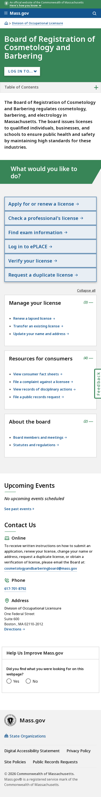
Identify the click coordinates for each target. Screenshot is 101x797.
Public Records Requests (55, 761)
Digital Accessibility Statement (32, 750)
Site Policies (15, 761)
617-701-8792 (15, 588)
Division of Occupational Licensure (37, 23)
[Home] (6, 23)
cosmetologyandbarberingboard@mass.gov (40, 568)
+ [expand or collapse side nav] (96, 87)
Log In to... (20, 71)
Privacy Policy (79, 750)
